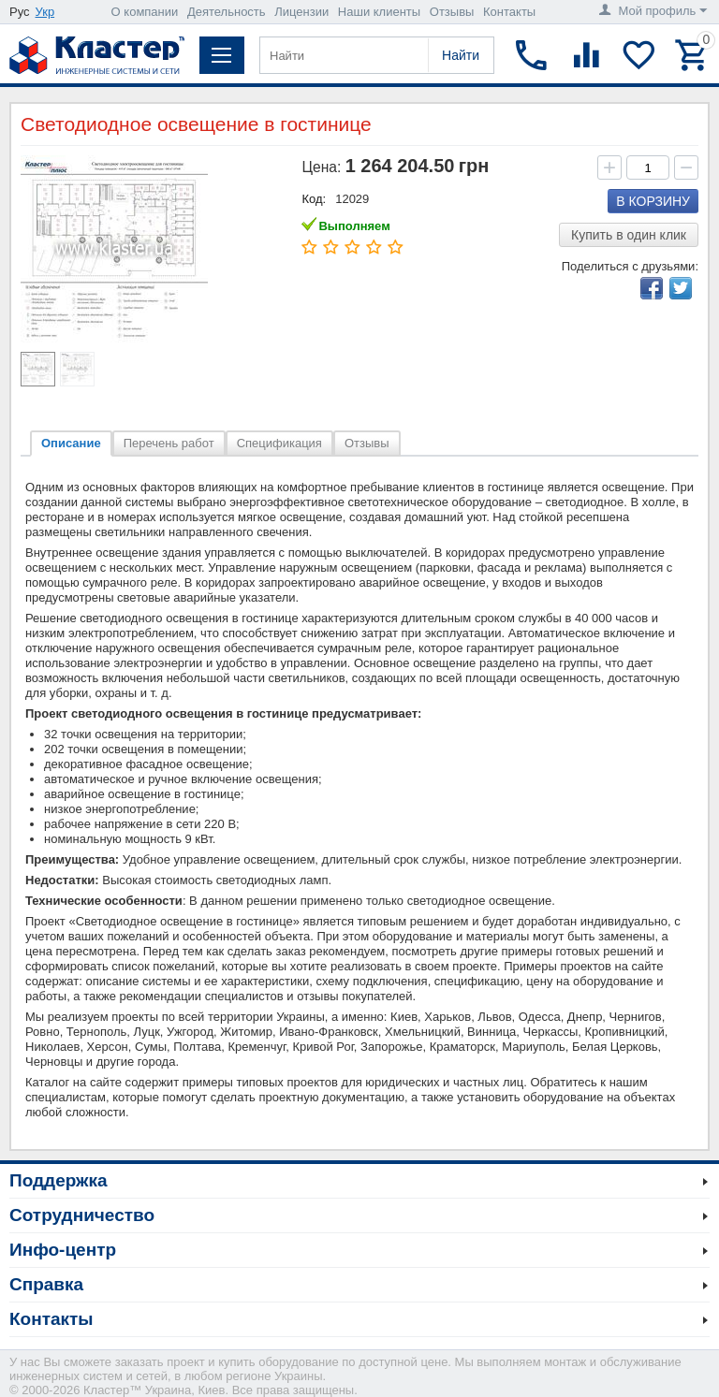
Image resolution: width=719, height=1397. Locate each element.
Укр (45, 12)
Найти (460, 55)
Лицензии (301, 12)
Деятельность (226, 12)
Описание (71, 443)
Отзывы (452, 12)
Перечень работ (169, 443)
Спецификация (279, 443)
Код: (313, 199)
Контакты (509, 12)
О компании (145, 12)
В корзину (653, 201)
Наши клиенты (379, 12)
